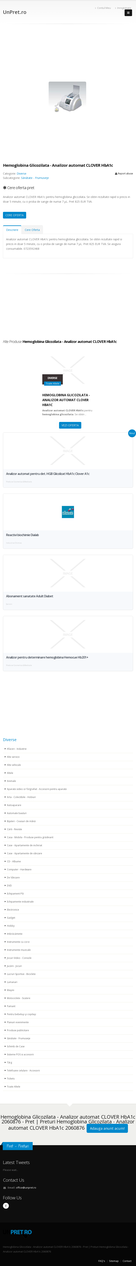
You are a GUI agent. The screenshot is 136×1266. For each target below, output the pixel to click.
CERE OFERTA (15, 215)
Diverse (21, 173)
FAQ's (101, 1261)
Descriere (12, 230)
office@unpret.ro (26, 1187)
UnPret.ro (14, 12)
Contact (127, 1261)
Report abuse (124, 173)
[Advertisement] (68, 53)
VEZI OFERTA (70, 425)
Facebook (6, 1206)
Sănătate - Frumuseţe (35, 178)
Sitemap (114, 1261)
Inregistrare (123, 8)
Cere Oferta (32, 230)
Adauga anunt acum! (107, 1128)
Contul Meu (103, 8)
